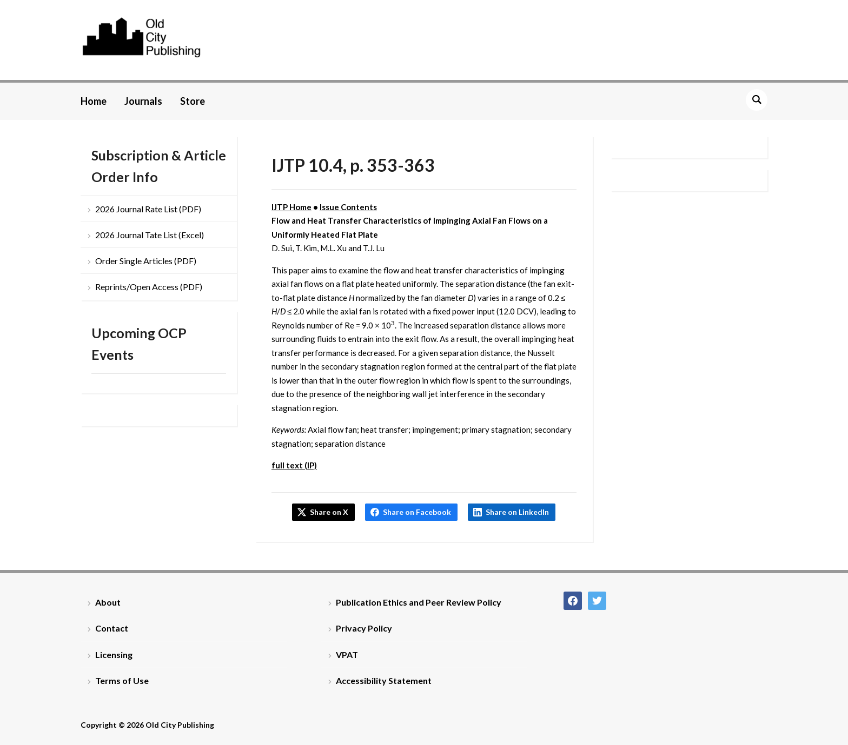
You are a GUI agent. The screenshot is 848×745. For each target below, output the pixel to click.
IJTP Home (291, 207)
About (108, 602)
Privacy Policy (364, 628)
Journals (143, 101)
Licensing (113, 654)
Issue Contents (348, 207)
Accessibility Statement (384, 680)
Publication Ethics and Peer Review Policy (418, 602)
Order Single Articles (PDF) (145, 261)
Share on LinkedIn (517, 511)
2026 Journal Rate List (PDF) (148, 209)
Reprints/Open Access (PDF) (148, 286)
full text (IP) (294, 465)
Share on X (329, 511)
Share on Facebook (417, 511)
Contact (111, 628)
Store (192, 101)
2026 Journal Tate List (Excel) (149, 235)
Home (94, 101)
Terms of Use (122, 680)
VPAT (347, 654)
